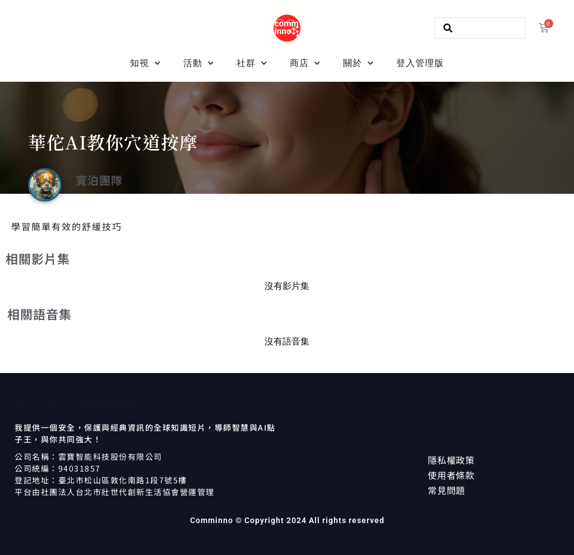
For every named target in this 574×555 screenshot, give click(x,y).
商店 (305, 63)
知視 (145, 63)
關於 (358, 63)
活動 (198, 63)
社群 (252, 63)
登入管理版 (420, 63)
